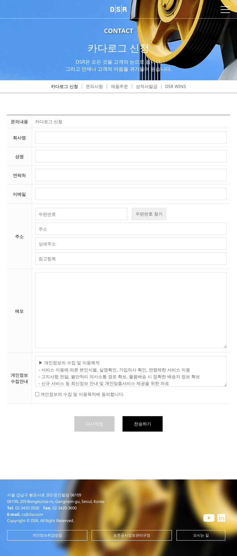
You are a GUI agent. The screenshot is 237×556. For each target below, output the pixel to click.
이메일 (19, 194)
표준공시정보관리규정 (131, 535)
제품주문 (119, 86)
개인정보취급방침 (47, 535)
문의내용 (19, 121)
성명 (19, 156)
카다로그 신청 (64, 86)
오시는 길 (201, 535)
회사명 (19, 137)
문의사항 (94, 86)
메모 (19, 311)
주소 (19, 236)
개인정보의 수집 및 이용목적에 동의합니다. (82, 394)
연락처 (19, 175)
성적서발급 (146, 86)
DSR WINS (175, 86)
